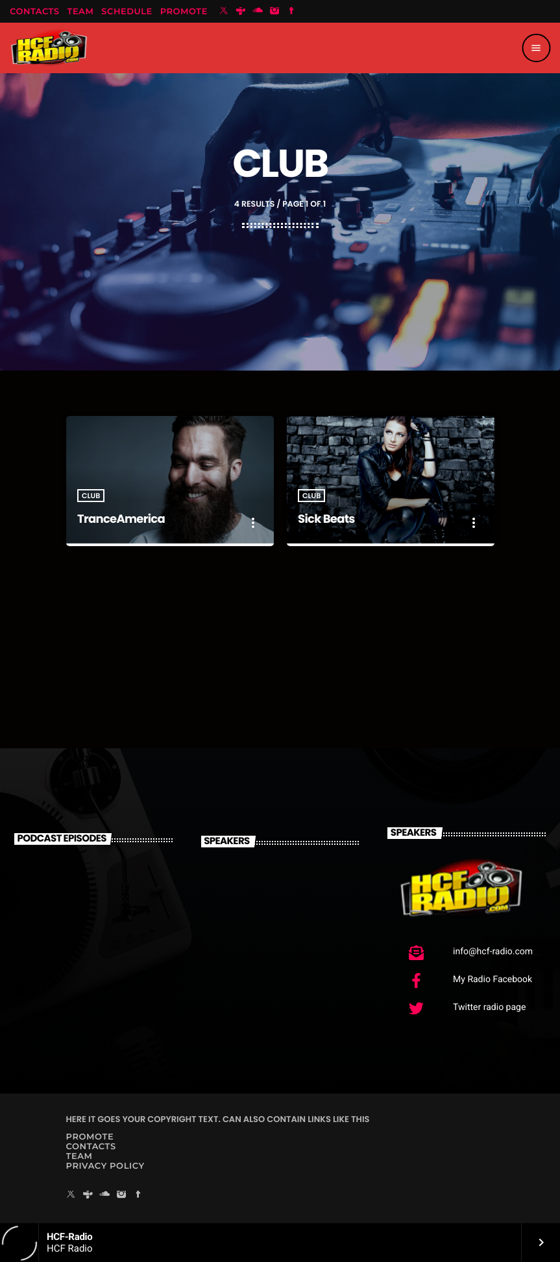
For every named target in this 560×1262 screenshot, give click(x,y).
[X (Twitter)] (224, 11)
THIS (360, 1119)
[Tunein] (241, 11)
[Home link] (49, 48)
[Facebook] (291, 11)
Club (91, 495)
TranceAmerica (121, 519)
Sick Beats (326, 519)
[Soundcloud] (257, 11)
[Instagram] (274, 11)
